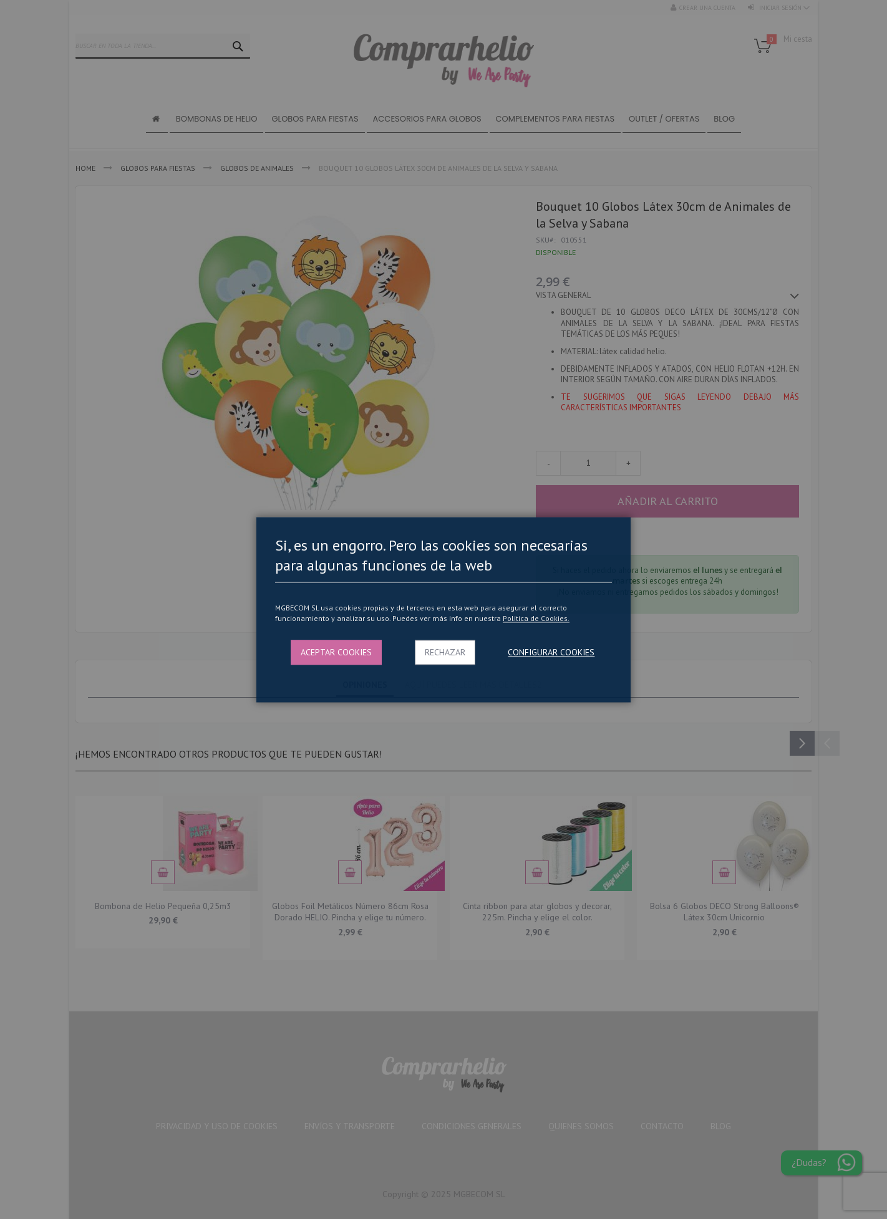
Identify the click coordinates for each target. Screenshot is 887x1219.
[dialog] (443, 609)
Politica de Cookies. (536, 619)
